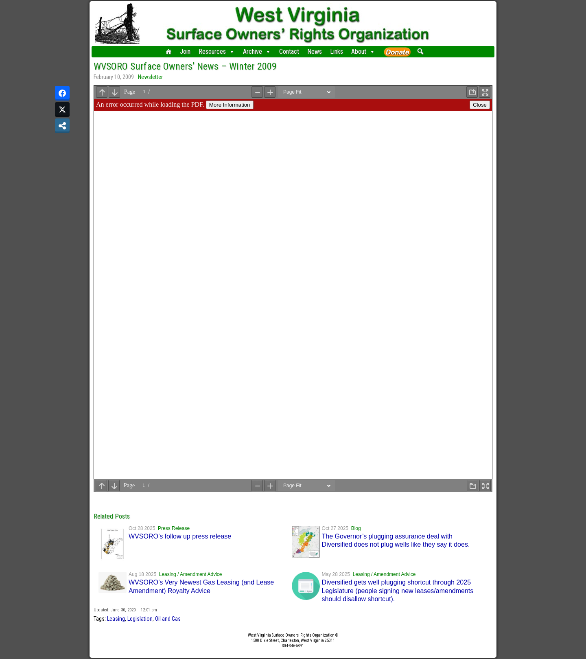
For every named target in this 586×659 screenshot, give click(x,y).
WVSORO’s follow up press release (180, 536)
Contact (289, 51)
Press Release (174, 528)
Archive (257, 51)
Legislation (140, 618)
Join (185, 51)
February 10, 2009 (114, 77)
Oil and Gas (168, 618)
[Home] (168, 51)
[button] (420, 51)
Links (336, 51)
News (314, 51)
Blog (356, 528)
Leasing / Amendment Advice (190, 574)
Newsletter (150, 77)
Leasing (116, 618)
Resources (217, 51)
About (363, 51)
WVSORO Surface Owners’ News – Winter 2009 (185, 66)
